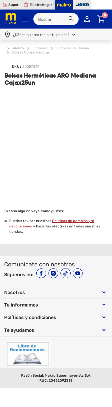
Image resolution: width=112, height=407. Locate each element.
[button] (72, 19)
